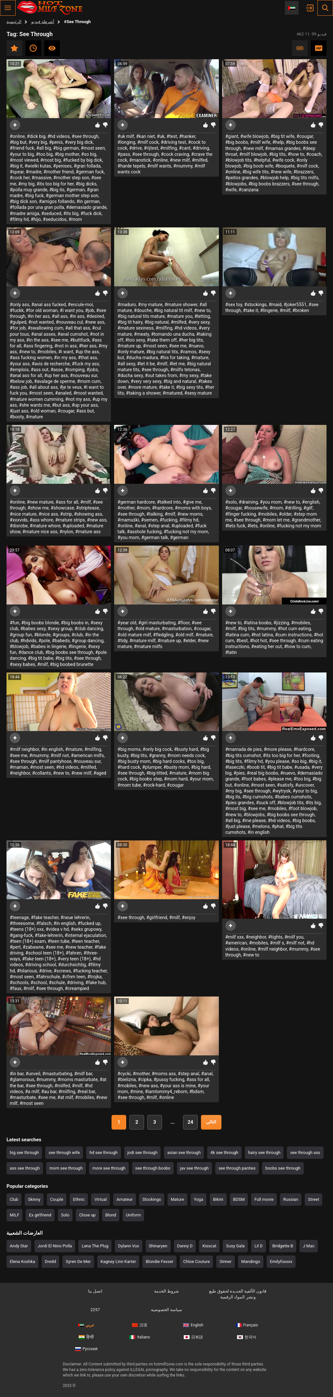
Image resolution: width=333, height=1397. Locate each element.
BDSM (239, 1199)
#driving (201, 148)
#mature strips (70, 519)
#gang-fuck (21, 935)
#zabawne (33, 947)
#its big (70, 213)
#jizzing (281, 622)
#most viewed (24, 160)
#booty (17, 416)
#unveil (33, 1073)
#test (171, 136)
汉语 (139, 1325)
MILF (14, 1215)
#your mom (201, 778)
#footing (310, 755)
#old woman (43, 411)
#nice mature (23, 514)
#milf (162, 363)
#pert (15, 947)
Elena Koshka (22, 1261)
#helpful (262, 160)
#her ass (87, 345)
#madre (33, 171)
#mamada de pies (243, 749)
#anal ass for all (26, 375)
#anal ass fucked (48, 304)
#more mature (142, 387)
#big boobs (236, 142)
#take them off (162, 340)
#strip (66, 514)
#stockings (255, 304)
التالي (211, 1121)
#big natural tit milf (173, 310)
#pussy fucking (168, 1079)
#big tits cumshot (243, 755)
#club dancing (88, 628)
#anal (140, 525)
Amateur (124, 1199)
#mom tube (129, 785)
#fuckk (17, 310)
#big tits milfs (304, 177)
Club (14, 1199)
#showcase (62, 507)
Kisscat (209, 1245)
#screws (62, 970)
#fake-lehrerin (49, 935)
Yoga (198, 1199)
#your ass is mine (178, 1085)
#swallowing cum (45, 328)
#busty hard (186, 749)
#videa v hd (57, 929)
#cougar (305, 136)
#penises (62, 166)
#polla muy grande (28, 189)
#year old (126, 622)
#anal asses (43, 334)
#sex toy (233, 304)
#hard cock (128, 767)
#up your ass (85, 405)
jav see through (194, 1168)
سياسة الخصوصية (166, 1309)
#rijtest (151, 148)
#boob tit (255, 767)
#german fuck (90, 171)
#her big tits (191, 340)
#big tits (277, 154)
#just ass (19, 411)
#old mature (147, 628)
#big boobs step (145, 778)
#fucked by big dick (82, 160)
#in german (88, 201)
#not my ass (77, 399)
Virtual (100, 1199)
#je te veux (71, 387)
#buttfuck (80, 340)
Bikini (218, 1199)
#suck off (265, 802)
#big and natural (179, 381)
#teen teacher (85, 941)
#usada (302, 767)
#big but (18, 142)
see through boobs (152, 1168)
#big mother (67, 154)
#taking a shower (143, 393)
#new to (27, 351)
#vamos (188, 351)
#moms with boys (193, 507)
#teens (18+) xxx (27, 929)
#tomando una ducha (172, 334)
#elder (189, 640)
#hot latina (262, 634)
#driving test (173, 142)
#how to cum (297, 646)
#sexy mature (198, 393)
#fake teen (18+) (39, 958)
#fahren (74, 953)
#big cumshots (257, 796)
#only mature (130, 351)
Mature (177, 1199)
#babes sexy (33, 628)
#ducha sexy (130, 375)
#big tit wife (282, 136)
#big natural (156, 322)
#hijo (36, 219)
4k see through (224, 1152)
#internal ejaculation (85, 935)
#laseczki (235, 767)
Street (313, 1199)
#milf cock (148, 142)
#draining (248, 502)
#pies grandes (239, 802)
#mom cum (88, 381)
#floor (184, 622)
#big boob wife (258, 166)
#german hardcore (136, 502)
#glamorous (22, 1079)
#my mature (150, 304)
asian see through (184, 1152)
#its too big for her (54, 183)
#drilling (293, 507)
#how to (295, 154)
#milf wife (260, 142)
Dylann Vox (128, 1245)
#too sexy (135, 340)
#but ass (61, 405)
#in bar (17, 1073)
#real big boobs (262, 773)
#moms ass (164, 1073)
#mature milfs (148, 646)
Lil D (258, 1245)
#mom (75, 219)
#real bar (86, 1091)
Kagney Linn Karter (118, 1261)
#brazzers (303, 171)
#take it (166, 387)
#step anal (158, 525)
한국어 (246, 1337)
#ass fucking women (31, 357)
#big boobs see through (69, 652)
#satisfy (285, 785)
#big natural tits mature (141, 316)
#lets (252, 525)
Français (247, 1325)
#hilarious (27, 970)
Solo (65, 1215)
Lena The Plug (95, 1245)
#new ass (94, 322)
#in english (52, 749)
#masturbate (23, 1097)
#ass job (18, 387)
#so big (88, 154)
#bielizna (126, 1079)
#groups (61, 634)
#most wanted (88, 393)
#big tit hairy (129, 322)
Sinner (226, 1261)
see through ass (305, 1152)
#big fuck (34, 195)
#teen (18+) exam (28, 941)
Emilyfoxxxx (281, 1261)
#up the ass (87, 351)
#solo (231, 502)
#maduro (126, 304)
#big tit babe (40, 658)
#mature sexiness (135, 328)
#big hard (200, 767)
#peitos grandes (241, 177)
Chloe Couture (196, 1261)
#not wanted (41, 322)
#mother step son (71, 177)
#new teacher (79, 947)
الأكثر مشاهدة (52, 48)
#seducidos (55, 219)
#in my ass (65, 357)
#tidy (122, 640)
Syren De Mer (78, 1261)
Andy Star (19, 1245)
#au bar (49, 1091)
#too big (44, 154)
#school (39, 982)
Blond (110, 1215)
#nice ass (48, 514)
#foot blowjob (302, 808)
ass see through (25, 1168)
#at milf (65, 1097)
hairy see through (264, 1152)
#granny (157, 755)
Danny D (185, 1245)
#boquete (285, 166)
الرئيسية (14, 21)
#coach (313, 154)
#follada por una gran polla (37, 207)
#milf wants (159, 166)
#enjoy (188, 917)
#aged (99, 773)
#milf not (59, 755)
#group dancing (88, 640)
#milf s (277, 942)
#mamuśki (128, 519)
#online (17, 136)
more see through (109, 1168)
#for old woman (42, 310)
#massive (41, 177)
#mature (34, 416)
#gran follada (86, 166)
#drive (135, 148)
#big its (56, 189)
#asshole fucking (144, 531)
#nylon (66, 531)
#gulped (18, 322)
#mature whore (45, 525)
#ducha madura (142, 357)
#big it (16, 166)
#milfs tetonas (185, 369)
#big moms (128, 749)
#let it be (146, 363)
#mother (126, 507)
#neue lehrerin (74, 917)
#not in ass (65, 345)
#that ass (87, 357)
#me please (254, 820)
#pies (239, 773)
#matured (172, 393)
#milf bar (83, 1073)
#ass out (39, 369)
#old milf (184, 634)
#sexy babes (22, 664)
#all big (43, 148)
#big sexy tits (189, 387)
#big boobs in (74, 622)
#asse (56, 369)
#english (310, 502)
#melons (261, 826)
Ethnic (79, 1199)
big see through (24, 1152)
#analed (63, 393)
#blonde (42, 634)
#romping (74, 369)
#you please (277, 761)
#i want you (71, 310)
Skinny (34, 1199)
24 (190, 1122)
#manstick (140, 160)
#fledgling (163, 634)
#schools (19, 982)
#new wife (281, 171)
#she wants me (34, 405)
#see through (85, 136)
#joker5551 (295, 304)
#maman (19, 767)
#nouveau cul (69, 322)
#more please (277, 749)
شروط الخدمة (166, 1291)
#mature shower (181, 304)
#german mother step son (72, 195)
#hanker (187, 136)
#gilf (308, 507)
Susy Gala (235, 1245)
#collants (41, 773)
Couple (56, 1199)
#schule (57, 982)
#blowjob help (274, 177)
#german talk (154, 537)
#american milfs (87, 755)
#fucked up (89, 923)
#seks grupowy (86, 929)
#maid (275, 304)
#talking (154, 514)
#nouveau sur (83, 375)
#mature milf (142, 640)
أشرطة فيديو (42, 21)
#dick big (36, 136)
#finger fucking (240, 514)
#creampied (77, 988)
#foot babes (253, 778)
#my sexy (188, 375)
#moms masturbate (78, 1079)
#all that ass (77, 328)
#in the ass (37, 340)
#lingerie (269, 310)
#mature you (180, 316)
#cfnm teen (73, 976)
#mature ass (87, 531)
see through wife (64, 1152)
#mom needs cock (186, 755)
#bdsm (196, 1091)
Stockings (151, 1199)
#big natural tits (162, 351)
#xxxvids (19, 519)
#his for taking (174, 357)
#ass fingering (37, 345)
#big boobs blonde (40, 622)
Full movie (263, 1199)
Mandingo (250, 1261)
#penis (56, 142)
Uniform (133, 1215)
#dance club (31, 652)
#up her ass (56, 375)
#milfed (199, 160)
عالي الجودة (318, 48)
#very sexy (198, 322)
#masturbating (57, 1073)
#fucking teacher (90, 970)
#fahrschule (48, 976)
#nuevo (196, 345)
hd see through (103, 1152)
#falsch (44, 923)
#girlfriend (156, 917)
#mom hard (175, 778)
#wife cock (283, 160)
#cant (185, 148)
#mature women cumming (36, 399)
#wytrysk (282, 790)
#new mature (40, 502)
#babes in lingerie (48, 646)
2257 (95, 1309)
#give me (192, 502)
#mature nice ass (40, 531)
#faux (15, 988)
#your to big (22, 154)
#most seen (93, 148)
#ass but (85, 411)
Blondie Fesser (159, 1261)
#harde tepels (131, 166)
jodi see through (142, 1152)
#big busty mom (133, 761)
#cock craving (175, 154)
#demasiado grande (86, 207)
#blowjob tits (238, 160)
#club (77, 634)
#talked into (169, 502)
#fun (14, 622)
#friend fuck (22, 148)
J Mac (308, 1245)
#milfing (168, 148)
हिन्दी (86, 1337)
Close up (87, 1215)
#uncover (304, 785)
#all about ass (43, 387)
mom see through (66, 1168)
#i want (65, 351)
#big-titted (156, 773)
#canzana (249, 189)
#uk (160, 136)
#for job (18, 328)
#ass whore (41, 519)
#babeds (61, 640)
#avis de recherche (51, 363)
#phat (278, 826)
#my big (26, 183)
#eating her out (266, 646)
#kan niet (145, 136)
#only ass (19, 304)
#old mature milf (134, 634)
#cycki (123, 1073)
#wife (231, 189)
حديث (33, 48)
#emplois (19, 369)
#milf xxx (234, 937)
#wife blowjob (254, 136)
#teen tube (59, 941)
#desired (95, 316)
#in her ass (38, 316)
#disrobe (19, 525)
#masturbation (177, 628)
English (193, 1325)
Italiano (139, 1337)
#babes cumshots (293, 796)
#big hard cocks (169, 761)
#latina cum (237, 634)
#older (285, 514)
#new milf (180, 160)
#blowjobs (235, 183)
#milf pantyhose (55, 761)
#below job (21, 381)
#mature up (129, 345)
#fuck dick (90, 213)
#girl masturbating (157, 622)
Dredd (50, 1261)
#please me (280, 778)
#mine (136, 1091)
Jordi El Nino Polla (55, 1245)
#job (89, 310)
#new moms (190, 514)
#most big (50, 160)
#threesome (22, 923)
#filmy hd (19, 219)
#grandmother (306, 519)
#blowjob (19, 646)
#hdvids (28, 640)
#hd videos (58, 136)
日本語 (193, 1337)
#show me (37, 507)
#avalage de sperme (54, 381)
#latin (231, 652)
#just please (237, 826)
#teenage (19, 917)
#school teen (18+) (44, 953)
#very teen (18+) (74, 958)
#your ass (20, 363)
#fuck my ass (85, 363)
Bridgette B (283, 1245)
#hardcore (162, 507)
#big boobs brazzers (269, 183)
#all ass (60, 316)
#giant (231, 136)
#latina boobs (257, 622)
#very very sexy (146, 381)
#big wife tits (255, 171)
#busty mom (176, 767)
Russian (290, 1199)
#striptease (87, 507)
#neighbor (20, 773)
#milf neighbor (24, 749)
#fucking (169, 519)
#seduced (51, 213)
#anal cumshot (73, 334)
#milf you (294, 937)
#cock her (20, 177)
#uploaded (73, 525)
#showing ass (88, 514)
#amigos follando (56, 201)
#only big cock (157, 749)
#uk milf (125, 136)
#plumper (151, 767)
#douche (143, 310)
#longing (126, 142)
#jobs (92, 369)
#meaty (141, 334)
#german (75, 189)
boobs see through (282, 1168)
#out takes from (161, 375)
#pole (44, 640)
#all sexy (126, 363)
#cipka (145, 1079)
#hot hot (258, 640)
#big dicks (85, 183)
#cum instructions (293, 634)
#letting (202, 316)
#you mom (128, 537)
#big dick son (23, 201)
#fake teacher (45, 917)
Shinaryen (158, 1245)
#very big (38, 142)
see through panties (237, 1168)
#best (242, 640)
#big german (66, 148)
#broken (300, 310)
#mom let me (275, 519)
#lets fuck (235, 525)
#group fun (21, 634)
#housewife (256, 507)
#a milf (32, 1091)
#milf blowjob (253, 154)
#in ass (77, 316)
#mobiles (46, 351)
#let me (177, 363)
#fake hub (96, 982)
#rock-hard (154, 785)
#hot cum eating (294, 628)
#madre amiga (24, 213)
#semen (149, 519)
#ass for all (67, 502)
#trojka (94, 976)
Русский (86, 1349)
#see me (59, 340)
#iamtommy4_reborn (166, 1091)
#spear (17, 171)
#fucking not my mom (186, 531)
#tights (275, 937)
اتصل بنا (95, 1291)
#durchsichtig (72, 964)
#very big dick (79, 142)
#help (278, 142)
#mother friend (59, 171)
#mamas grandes (282, 148)
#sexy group (59, 628)
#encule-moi (80, 304)
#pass (123, 154)
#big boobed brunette (71, 664)
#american (236, 942)
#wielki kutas (37, 166)
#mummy (183, 166)
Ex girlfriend (40, 1215)
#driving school (40, 964)
